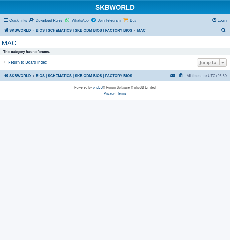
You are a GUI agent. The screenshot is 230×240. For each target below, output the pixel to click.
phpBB (98, 87)
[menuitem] (45, 20)
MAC (9, 43)
